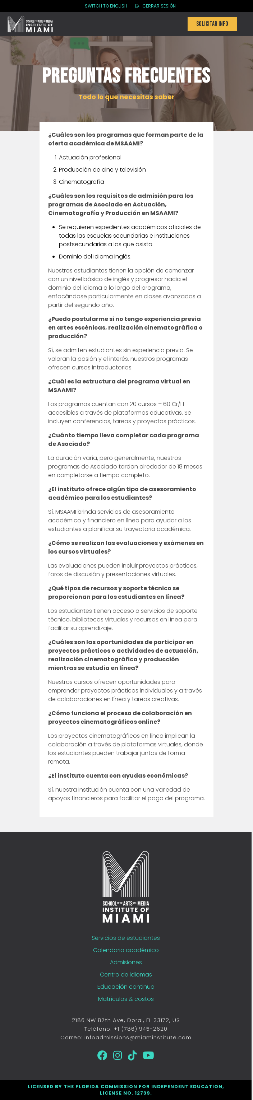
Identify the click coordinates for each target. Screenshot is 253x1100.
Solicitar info (212, 24)
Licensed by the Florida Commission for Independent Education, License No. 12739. (126, 1089)
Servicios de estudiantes (126, 938)
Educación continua (126, 987)
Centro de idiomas (126, 974)
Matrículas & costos (126, 999)
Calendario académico (126, 950)
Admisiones (126, 962)
